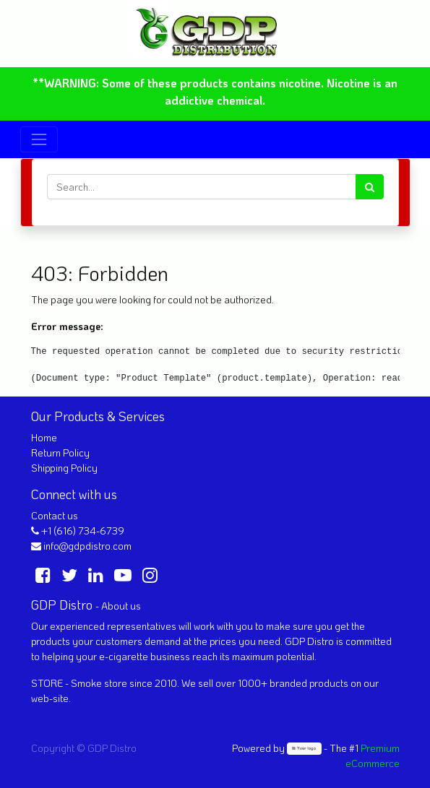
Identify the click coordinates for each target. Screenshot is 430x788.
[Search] (370, 186)
